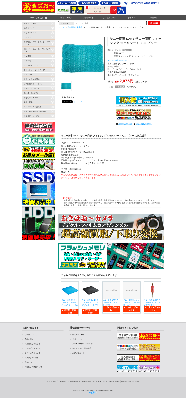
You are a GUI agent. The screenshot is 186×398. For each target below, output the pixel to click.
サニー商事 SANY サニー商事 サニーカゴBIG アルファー (152, 302)
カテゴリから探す (38, 18)
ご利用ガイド (88, 18)
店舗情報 (153, 18)
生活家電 (27, 61)
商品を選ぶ (29, 339)
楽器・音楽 (28, 102)
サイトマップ (66, 18)
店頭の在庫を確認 (125, 124)
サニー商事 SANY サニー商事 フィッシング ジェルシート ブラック (90, 303)
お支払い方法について (33, 367)
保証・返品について (144, 124)
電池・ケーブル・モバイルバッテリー (37, 50)
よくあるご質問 (109, 18)
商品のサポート (78, 335)
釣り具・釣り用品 (31, 93)
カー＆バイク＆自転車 (32, 107)
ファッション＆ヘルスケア (34, 70)
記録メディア (29, 28)
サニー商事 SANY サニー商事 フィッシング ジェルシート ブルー (69, 303)
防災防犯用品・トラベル (33, 84)
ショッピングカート (32, 348)
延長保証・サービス (32, 116)
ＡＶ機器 (27, 56)
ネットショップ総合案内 (81, 348)
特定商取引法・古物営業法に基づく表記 (85, 381)
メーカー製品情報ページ (117, 60)
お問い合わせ (126, 381)
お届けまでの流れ (32, 358)
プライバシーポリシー (111, 381)
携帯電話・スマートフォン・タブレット (37, 43)
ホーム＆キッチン (31, 65)
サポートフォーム (79, 339)
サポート (131, 18)
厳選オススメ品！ (31, 23)
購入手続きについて (32, 353)
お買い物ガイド (78, 353)
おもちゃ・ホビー (31, 98)
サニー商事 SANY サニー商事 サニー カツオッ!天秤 (111, 302)
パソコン (27, 37)
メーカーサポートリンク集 (82, 344)
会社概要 (135, 381)
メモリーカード (30, 33)
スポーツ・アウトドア (32, 88)
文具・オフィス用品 (32, 79)
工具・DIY (28, 75)
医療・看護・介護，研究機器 (35, 111)
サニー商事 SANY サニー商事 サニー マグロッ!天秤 (131, 302)
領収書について (31, 335)
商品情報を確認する (32, 344)
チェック (78, 102)
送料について (30, 362)
